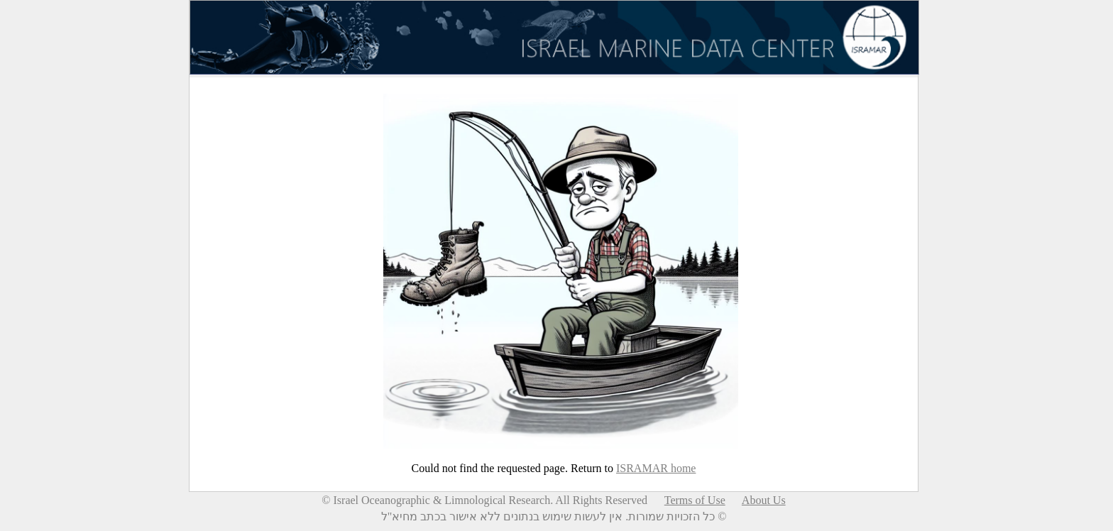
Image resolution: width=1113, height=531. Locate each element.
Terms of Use (694, 500)
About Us (764, 500)
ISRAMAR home (656, 468)
